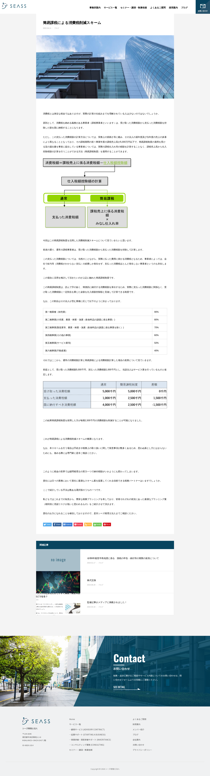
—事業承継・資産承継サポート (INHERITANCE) (90, 739)
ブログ (184, 7)
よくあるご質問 (158, 7)
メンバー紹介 (138, 729)
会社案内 (136, 739)
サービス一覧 (110, 7)
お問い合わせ (138, 744)
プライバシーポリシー (142, 749)
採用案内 (173, 7)
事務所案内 (95, 7)
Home (72, 719)
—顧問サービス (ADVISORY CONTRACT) (87, 729)
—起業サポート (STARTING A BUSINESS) (87, 734)
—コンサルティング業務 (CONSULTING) (86, 744)
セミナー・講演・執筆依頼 (133, 7)
